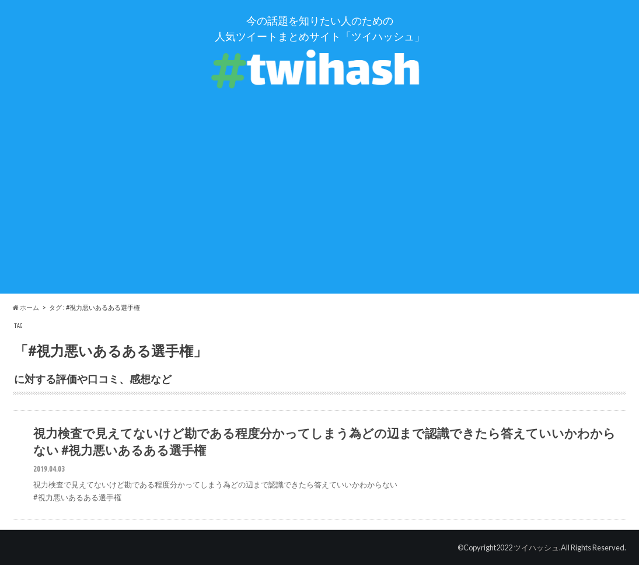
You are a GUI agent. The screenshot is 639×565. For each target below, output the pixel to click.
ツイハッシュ (536, 547)
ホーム (26, 307)
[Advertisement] (319, 212)
